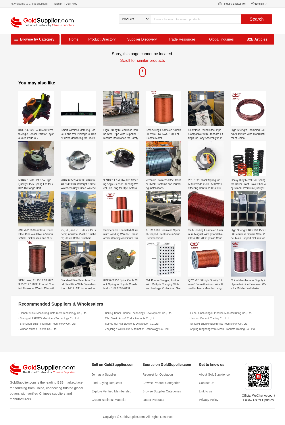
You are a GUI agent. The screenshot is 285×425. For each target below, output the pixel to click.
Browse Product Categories (161, 383)
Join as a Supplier (104, 374)
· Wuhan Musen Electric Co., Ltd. (37, 329)
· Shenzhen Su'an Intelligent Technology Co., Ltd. (47, 323)
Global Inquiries (221, 39)
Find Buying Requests (107, 383)
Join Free (71, 3)
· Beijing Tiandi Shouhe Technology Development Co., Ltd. (138, 313)
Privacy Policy (208, 400)
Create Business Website (109, 400)
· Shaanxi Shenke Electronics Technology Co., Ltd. (218, 323)
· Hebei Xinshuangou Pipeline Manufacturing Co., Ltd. (220, 313)
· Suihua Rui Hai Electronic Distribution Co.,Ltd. (131, 323)
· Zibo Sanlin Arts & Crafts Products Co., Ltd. (130, 318)
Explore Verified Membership (111, 391)
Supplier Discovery (142, 39)
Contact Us (206, 383)
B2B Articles (257, 39)
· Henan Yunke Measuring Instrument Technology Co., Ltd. (52, 313)
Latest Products (153, 400)
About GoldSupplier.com (215, 374)
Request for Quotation (157, 374)
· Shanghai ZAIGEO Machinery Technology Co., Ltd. (49, 318)
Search (257, 19)
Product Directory (102, 39)
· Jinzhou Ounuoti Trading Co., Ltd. (209, 318)
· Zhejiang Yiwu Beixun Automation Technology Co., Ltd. (136, 329)
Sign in (58, 3)
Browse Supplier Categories (161, 391)
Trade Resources (182, 39)
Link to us (205, 391)
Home (74, 39)
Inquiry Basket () (235, 3)
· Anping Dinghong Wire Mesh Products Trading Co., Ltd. (222, 329)
